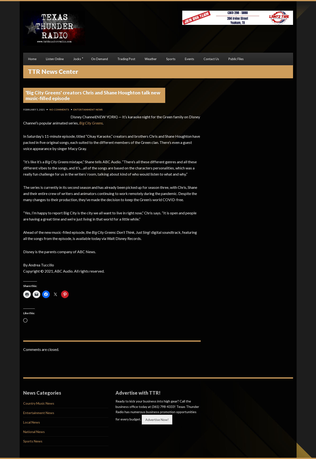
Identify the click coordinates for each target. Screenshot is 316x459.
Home (32, 59)
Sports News (32, 441)
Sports (170, 59)
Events (189, 59)
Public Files (236, 59)
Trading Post (126, 59)
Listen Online (55, 59)
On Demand (99, 59)
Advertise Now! (157, 420)
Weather (151, 59)
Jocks (77, 59)
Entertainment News (88, 109)
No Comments (59, 109)
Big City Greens (91, 123)
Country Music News (38, 403)
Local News (31, 422)
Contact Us (211, 59)
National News (34, 432)
